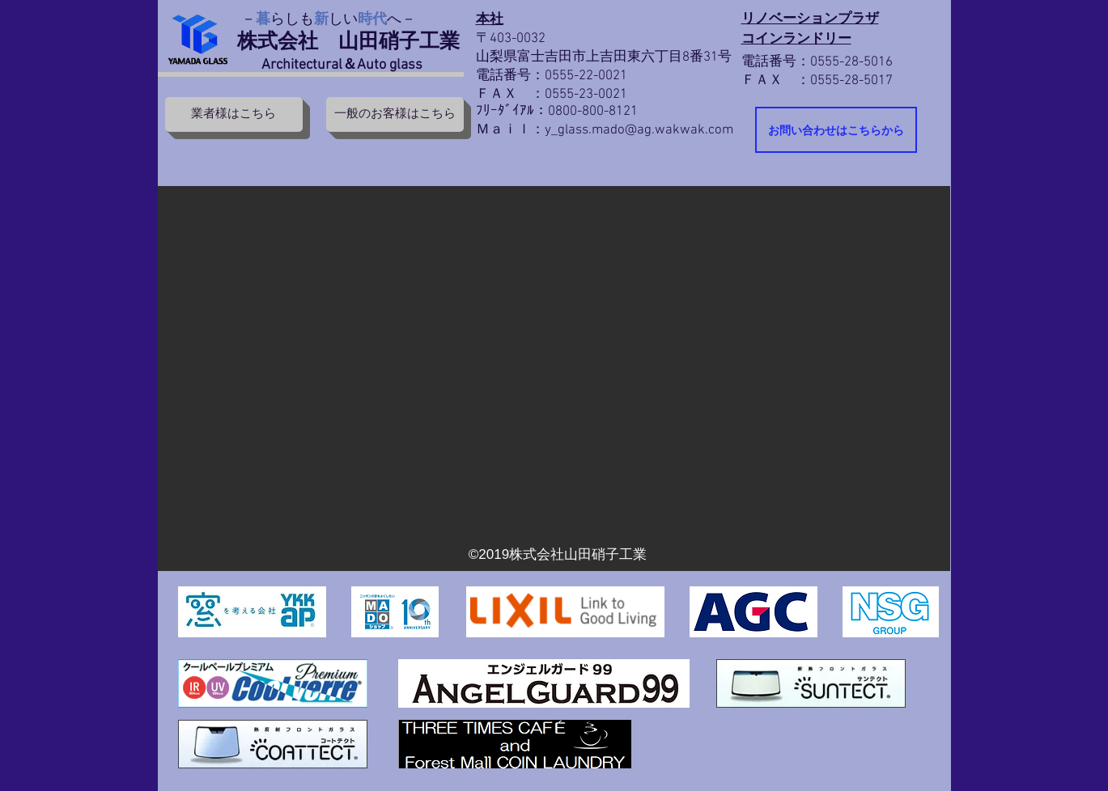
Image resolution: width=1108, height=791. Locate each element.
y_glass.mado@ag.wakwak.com (639, 130)
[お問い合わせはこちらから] (836, 130)
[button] (554, 378)
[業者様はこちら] (234, 114)
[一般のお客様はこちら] (395, 114)
